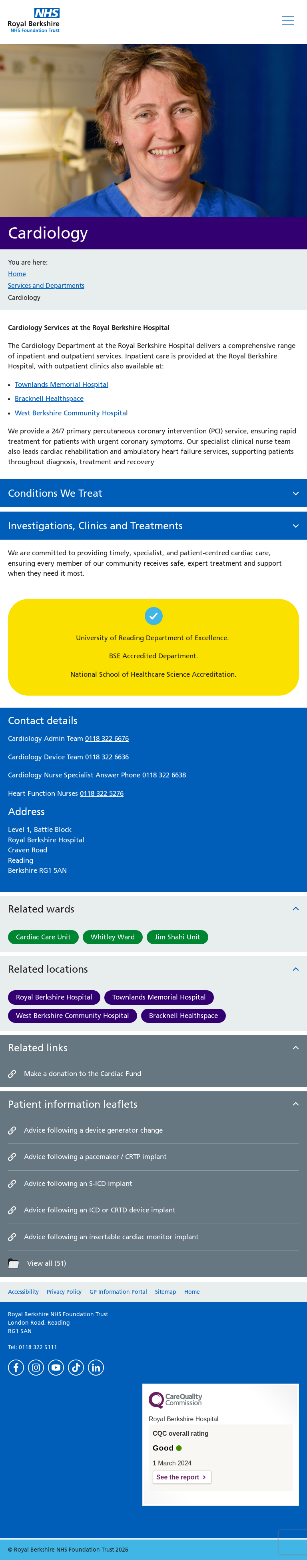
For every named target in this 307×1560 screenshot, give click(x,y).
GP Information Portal (118, 1291)
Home (17, 274)
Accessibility (23, 1291)
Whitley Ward (113, 937)
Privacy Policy (64, 1291)
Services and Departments (46, 285)
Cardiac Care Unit (43, 937)
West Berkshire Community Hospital (72, 1016)
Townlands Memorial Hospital (159, 997)
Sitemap (165, 1291)
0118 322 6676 (107, 738)
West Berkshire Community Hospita (70, 413)
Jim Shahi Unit (177, 937)
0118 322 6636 (107, 757)
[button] (153, 493)
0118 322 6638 (164, 775)
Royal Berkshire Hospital (54, 997)
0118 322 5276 (102, 793)
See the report (177, 1477)
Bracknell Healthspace (183, 1016)
